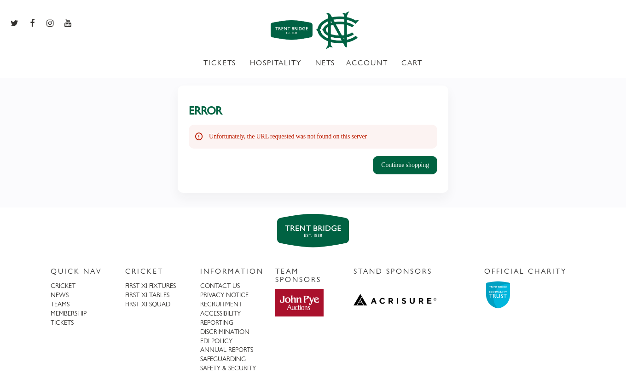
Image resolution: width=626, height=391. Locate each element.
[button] (405, 165)
